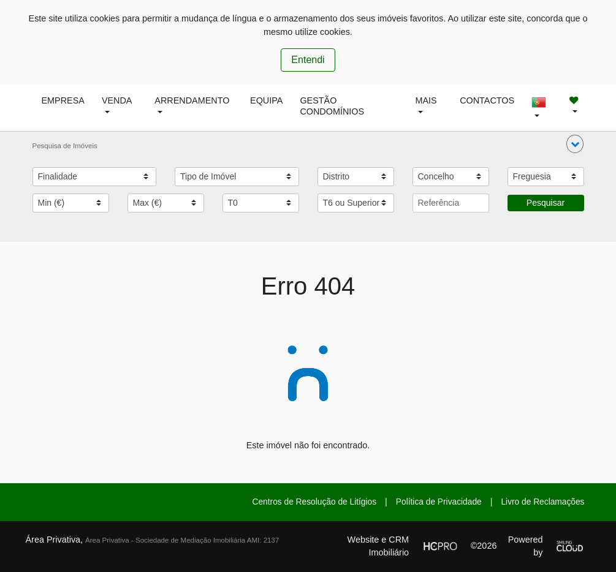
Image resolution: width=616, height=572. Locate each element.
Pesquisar (546, 203)
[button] (575, 144)
